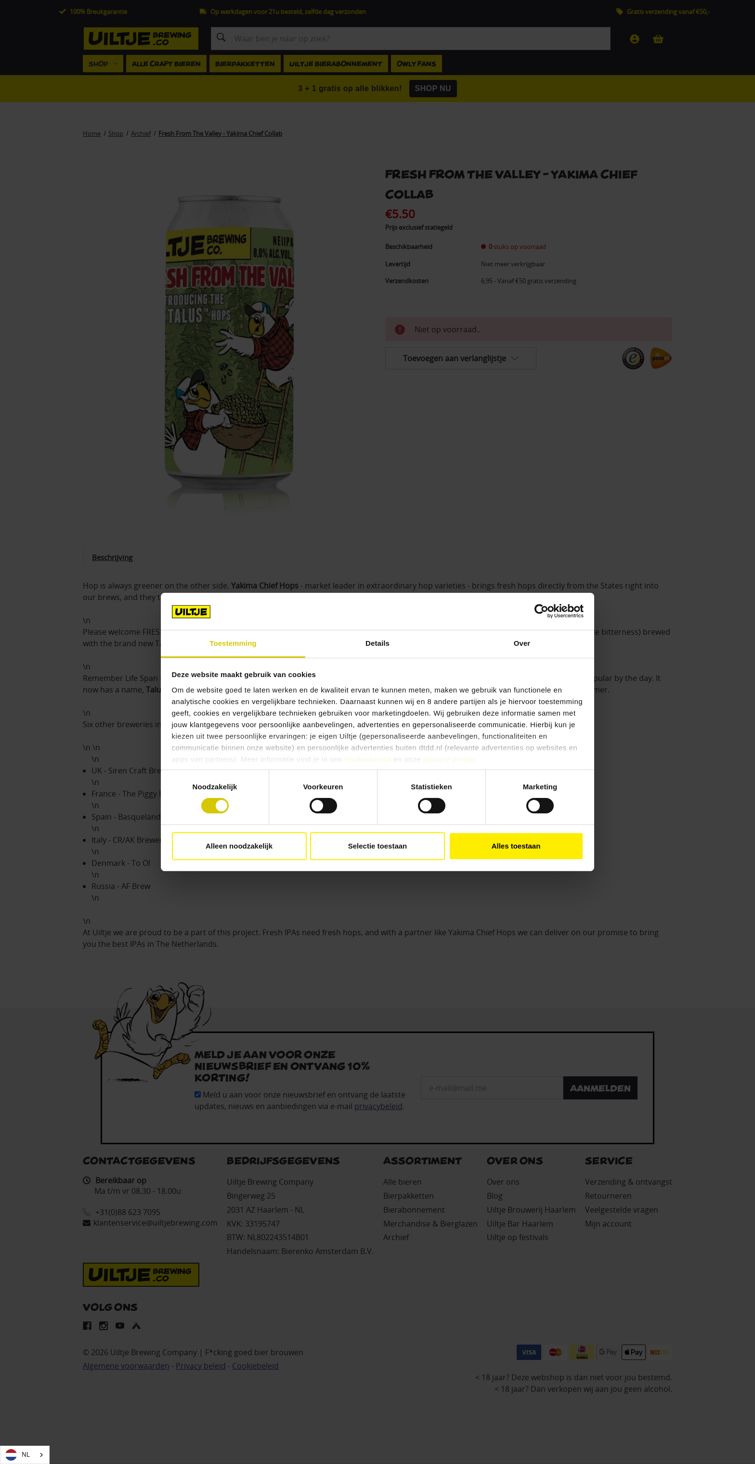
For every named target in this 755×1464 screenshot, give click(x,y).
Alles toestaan (516, 846)
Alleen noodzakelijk (239, 846)
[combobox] (25, 1455)
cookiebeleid (368, 759)
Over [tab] (522, 643)
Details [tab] (377, 643)
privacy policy (449, 759)
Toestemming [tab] (233, 643)
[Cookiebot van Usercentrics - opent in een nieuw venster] (541, 611)
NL (17, 1455)
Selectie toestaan (377, 846)
